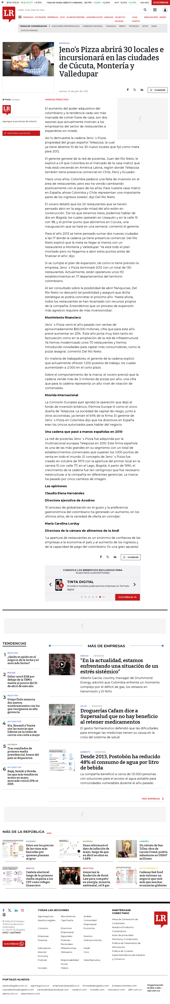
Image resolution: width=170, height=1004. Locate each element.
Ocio (86, 952)
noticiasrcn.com (116, 989)
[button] (49, 585)
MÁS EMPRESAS (151, 798)
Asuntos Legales (46, 920)
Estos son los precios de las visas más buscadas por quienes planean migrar (40, 852)
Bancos (30, 868)
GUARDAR (157, 90)
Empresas (43, 936)
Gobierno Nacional (93, 26)
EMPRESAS (52, 17)
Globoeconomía (92, 940)
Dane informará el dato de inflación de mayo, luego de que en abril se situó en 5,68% (96, 852)
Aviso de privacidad (122, 935)
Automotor (14, 721)
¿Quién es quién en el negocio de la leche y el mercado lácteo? (23, 660)
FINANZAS (28, 17)
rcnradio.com (97, 989)
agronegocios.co (40, 985)
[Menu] (20, 17)
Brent (122, 26)
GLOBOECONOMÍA (75, 17)
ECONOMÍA (40, 17)
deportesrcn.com (30, 993)
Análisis (87, 916)
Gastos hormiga (29, 30)
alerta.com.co (10, 993)
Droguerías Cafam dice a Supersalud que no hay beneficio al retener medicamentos (119, 716)
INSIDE (163, 17)
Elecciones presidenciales (66, 26)
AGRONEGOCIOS (94, 17)
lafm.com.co (135, 989)
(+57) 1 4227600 (11, 932)
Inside (87, 948)
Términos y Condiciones (125, 939)
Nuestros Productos (122, 927)
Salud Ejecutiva (92, 960)
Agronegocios (45, 916)
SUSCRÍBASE (160, 2)
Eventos (88, 936)
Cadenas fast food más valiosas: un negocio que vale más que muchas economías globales (153, 879)
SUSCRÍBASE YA (128, 597)
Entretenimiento (148, 868)
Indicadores (44, 948)
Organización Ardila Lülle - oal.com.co (155, 988)
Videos (64, 968)
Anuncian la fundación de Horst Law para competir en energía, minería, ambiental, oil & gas (97, 879)
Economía (89, 928)
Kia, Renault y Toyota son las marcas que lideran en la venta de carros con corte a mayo (23, 730)
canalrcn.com (79, 989)
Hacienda (12, 744)
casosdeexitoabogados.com (18, 989)
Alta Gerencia (68, 916)
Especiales (66, 936)
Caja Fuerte (67, 920)
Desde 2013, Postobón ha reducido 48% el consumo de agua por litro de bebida (120, 762)
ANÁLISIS (108, 17)
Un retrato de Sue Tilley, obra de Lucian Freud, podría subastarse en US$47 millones (153, 852)
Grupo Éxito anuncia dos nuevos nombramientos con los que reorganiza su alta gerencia (23, 706)
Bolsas (11, 673)
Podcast (42, 960)
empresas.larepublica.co (66, 985)
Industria (12, 653)
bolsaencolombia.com (124, 985)
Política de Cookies (122, 951)
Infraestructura (68, 948)
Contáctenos (119, 931)
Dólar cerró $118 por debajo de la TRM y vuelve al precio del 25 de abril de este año (22, 681)
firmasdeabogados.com (96, 985)
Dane (154, 26)
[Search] (145, 10)
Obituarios (66, 952)
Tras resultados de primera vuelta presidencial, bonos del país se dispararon (23, 753)
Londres (144, 841)
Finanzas (111, 26)
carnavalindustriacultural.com (53, 989)
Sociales (42, 968)
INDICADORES (151, 17)
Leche (145, 26)
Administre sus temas (17, 133)
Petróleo (134, 26)
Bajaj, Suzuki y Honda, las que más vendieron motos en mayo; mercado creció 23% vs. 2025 (23, 778)
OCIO (62, 17)
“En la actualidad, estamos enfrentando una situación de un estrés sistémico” (119, 666)
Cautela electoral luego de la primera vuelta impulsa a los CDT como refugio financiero (39, 879)
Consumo (43, 928)
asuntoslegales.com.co (14, 985)
